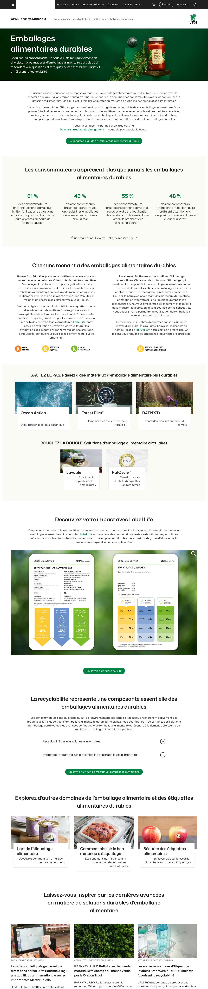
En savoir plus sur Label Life (104, 671)
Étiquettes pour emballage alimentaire (110, 19)
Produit (166, 4)
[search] (195, 4)
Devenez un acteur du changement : (83, 129)
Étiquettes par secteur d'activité (69, 19)
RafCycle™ (143, 330)
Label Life (79, 322)
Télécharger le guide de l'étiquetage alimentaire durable (104, 141)
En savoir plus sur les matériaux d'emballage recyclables (104, 773)
